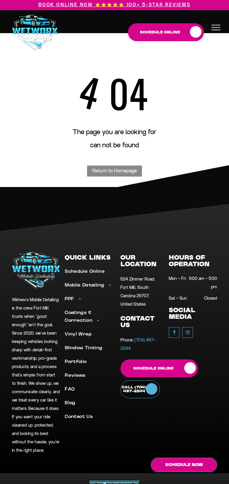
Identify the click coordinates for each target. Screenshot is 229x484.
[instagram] (187, 333)
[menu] (216, 27)
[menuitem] (89, 275)
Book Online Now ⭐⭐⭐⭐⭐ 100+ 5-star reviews (114, 5)
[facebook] (174, 333)
